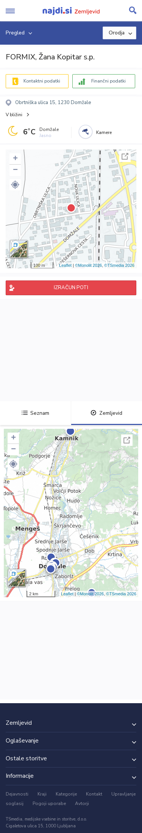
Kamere (104, 132)
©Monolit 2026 (88, 265)
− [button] (15, 170)
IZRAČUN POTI (71, 287)
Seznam (35, 413)
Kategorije (66, 794)
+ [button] (15, 159)
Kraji (42, 794)
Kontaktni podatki (41, 81)
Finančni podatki (108, 81)
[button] (15, 184)
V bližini (14, 115)
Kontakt (94, 794)
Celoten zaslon (125, 156)
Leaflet (65, 265)
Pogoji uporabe (49, 803)
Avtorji (82, 803)
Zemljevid (106, 413)
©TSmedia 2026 (119, 265)
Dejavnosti (17, 794)
